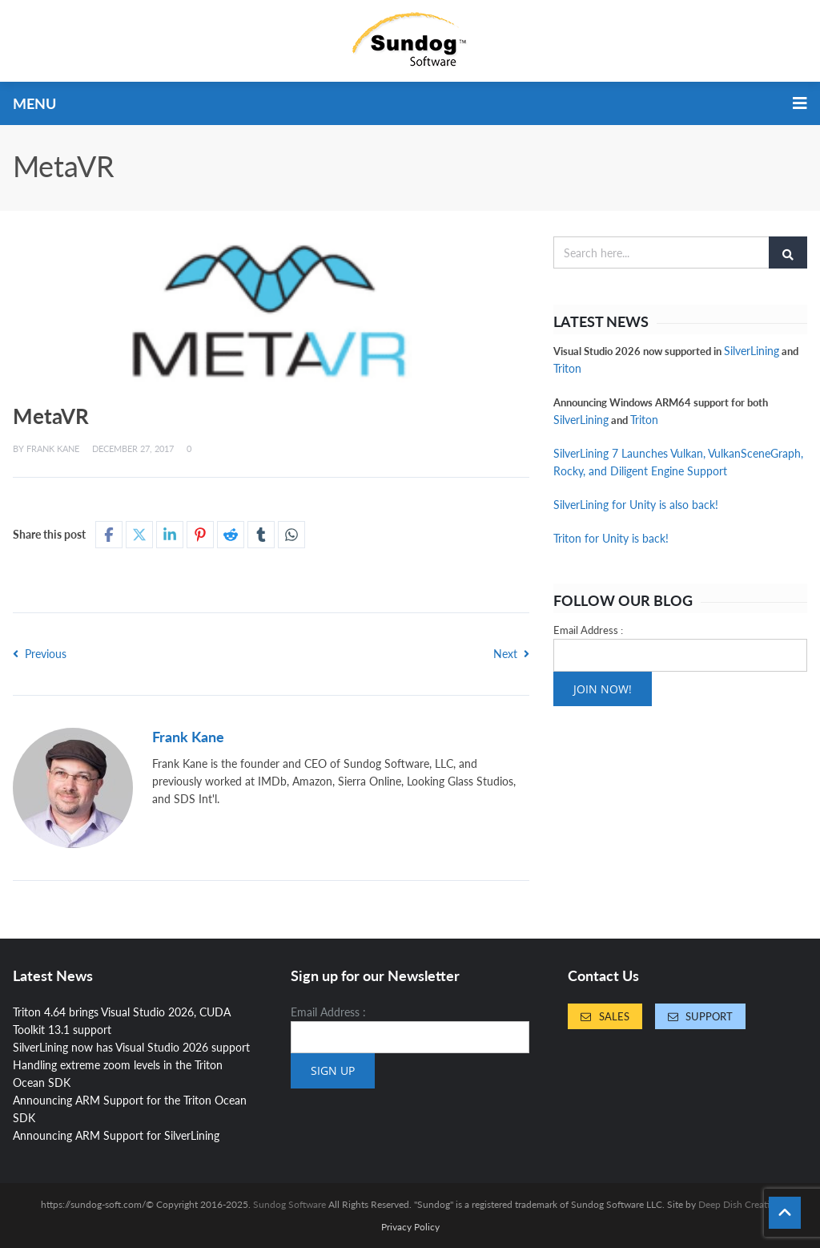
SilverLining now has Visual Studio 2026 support (131, 1047)
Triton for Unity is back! (611, 538)
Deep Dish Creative (738, 1204)
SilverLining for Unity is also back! (635, 504)
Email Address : (588, 630)
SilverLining (751, 350)
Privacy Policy (410, 1227)
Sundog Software (289, 1204)
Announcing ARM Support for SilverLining (116, 1135)
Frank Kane (52, 448)
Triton (567, 368)
